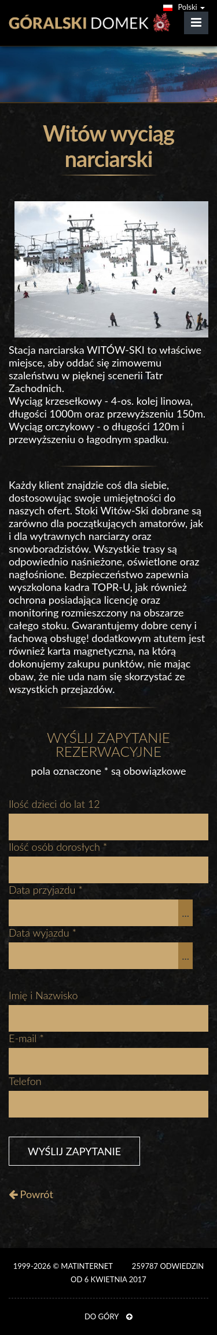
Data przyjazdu (46, 889)
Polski (184, 7)
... (185, 912)
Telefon (25, 1081)
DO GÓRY (108, 1316)
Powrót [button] (31, 1194)
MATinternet (86, 1266)
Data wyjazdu (42, 932)
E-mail (26, 1038)
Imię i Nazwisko (43, 995)
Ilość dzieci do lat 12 (54, 803)
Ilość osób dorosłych (58, 846)
